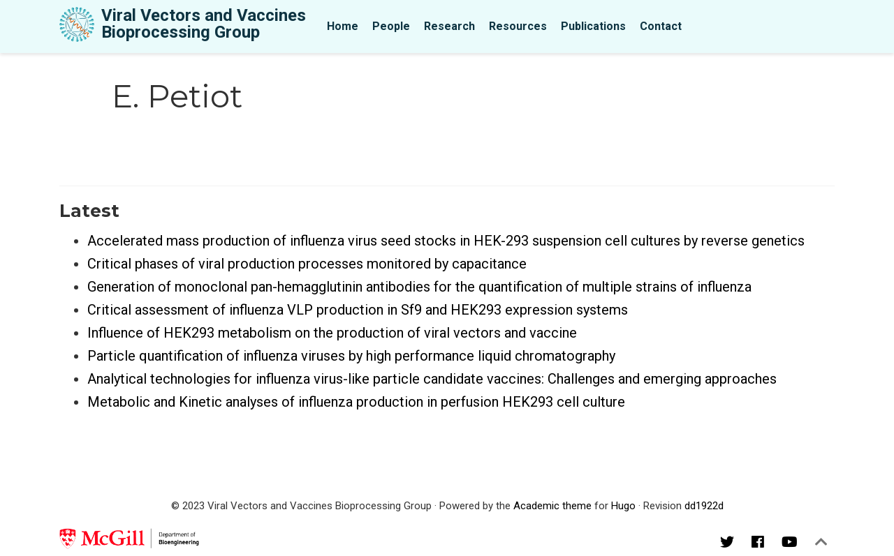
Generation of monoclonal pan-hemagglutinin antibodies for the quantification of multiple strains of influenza (419, 286)
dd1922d (704, 505)
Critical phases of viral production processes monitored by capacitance (307, 263)
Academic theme (552, 505)
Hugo (623, 505)
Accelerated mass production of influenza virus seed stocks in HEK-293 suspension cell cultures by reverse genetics (446, 240)
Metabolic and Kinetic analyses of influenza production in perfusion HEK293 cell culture (356, 401)
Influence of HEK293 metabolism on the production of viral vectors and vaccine (332, 332)
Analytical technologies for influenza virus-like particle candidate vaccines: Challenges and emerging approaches (432, 378)
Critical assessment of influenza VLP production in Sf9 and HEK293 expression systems (357, 309)
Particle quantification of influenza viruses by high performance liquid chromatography (351, 355)
